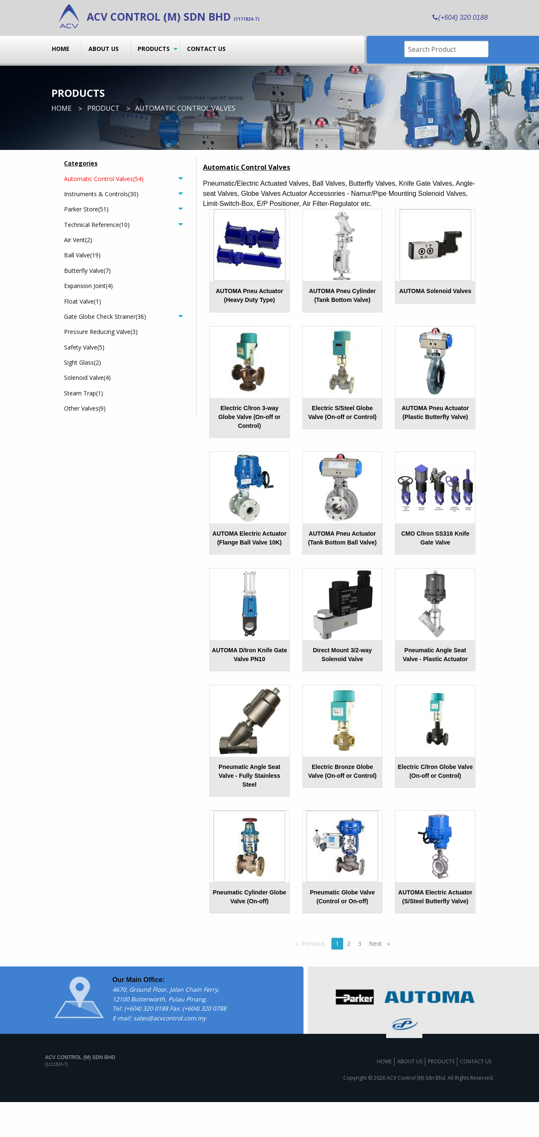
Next (381, 978)
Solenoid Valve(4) (87, 378)
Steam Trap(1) (83, 393)
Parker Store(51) (86, 209)
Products (154, 49)
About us (103, 49)
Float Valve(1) (82, 301)
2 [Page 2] (348, 978)
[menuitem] (63, 48)
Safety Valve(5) (84, 347)
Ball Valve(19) (82, 255)
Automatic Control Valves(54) (104, 179)
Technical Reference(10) (97, 225)
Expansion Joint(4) (88, 286)
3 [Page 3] (359, 978)
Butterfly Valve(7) (87, 271)
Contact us (206, 49)
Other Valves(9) (85, 408)
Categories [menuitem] (81, 163)
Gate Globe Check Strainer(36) (105, 316)
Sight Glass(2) (82, 362)
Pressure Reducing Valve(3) (101, 332)
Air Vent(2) (78, 240)
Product (103, 108)
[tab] (123, 178)
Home (60, 49)
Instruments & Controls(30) (101, 194)
